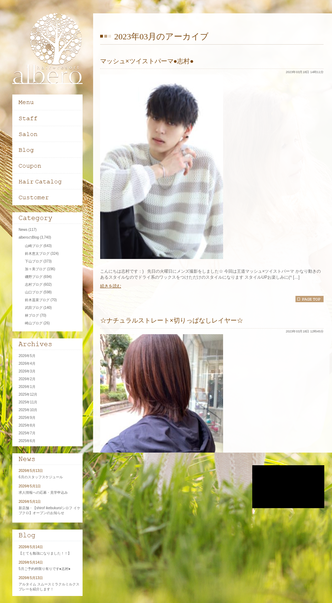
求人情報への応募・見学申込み (43, 492)
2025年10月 (28, 410)
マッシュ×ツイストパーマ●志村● (147, 61)
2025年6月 (27, 441)
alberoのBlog (29, 237)
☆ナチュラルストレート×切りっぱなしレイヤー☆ (171, 320)
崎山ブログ (34, 323)
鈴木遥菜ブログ (37, 300)
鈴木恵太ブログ (37, 253)
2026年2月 (27, 379)
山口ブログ (34, 292)
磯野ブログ (34, 277)
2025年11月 (28, 402)
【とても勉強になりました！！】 (45, 553)
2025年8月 (27, 425)
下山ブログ (34, 261)
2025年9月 (27, 418)
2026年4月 (27, 363)
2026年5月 (27, 356)
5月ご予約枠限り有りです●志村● (45, 569)
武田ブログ (34, 308)
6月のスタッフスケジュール (41, 477)
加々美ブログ (35, 269)
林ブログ (32, 315)
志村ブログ (34, 284)
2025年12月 (28, 394)
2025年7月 (27, 433)
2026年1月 (27, 387)
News (23, 230)
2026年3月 (27, 371)
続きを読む (110, 286)
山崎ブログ (34, 246)
